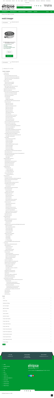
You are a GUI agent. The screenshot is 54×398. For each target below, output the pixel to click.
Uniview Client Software (9, 157)
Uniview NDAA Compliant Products (10, 89)
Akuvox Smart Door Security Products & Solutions (12, 78)
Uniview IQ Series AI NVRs (9, 151)
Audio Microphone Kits (9, 248)
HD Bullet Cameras (8, 198)
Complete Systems (7, 168)
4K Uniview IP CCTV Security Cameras (11, 107)
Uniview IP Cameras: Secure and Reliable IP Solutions (11, 93)
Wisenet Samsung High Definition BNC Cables (13, 285)
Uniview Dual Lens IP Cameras (9, 97)
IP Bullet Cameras (8, 206)
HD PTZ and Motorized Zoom (10, 186)
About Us (13, 0)
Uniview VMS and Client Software (9, 156)
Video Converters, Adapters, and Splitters (11, 276)
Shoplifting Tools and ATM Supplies (10, 273)
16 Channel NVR (8, 240)
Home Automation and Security (8, 280)
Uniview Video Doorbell (9, 119)
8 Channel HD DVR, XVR (9, 231)
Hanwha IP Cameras (8, 182)
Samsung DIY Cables (9, 260)
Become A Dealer (8, 0)
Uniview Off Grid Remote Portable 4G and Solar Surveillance (13, 152)
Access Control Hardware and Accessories (11, 77)
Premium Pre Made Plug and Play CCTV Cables (12, 256)
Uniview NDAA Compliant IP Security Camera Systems (13, 136)
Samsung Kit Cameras (8, 215)
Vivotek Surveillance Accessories (9, 164)
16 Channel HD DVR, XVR (9, 232)
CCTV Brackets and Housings (9, 252)
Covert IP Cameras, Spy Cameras (10, 205)
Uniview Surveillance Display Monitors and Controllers (13, 131)
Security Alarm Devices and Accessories (9, 90)
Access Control (6, 76)
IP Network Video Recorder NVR (9, 235)
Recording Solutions (7, 218)
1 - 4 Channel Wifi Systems (10, 176)
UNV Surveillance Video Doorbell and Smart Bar (12, 132)
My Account (38, 0)
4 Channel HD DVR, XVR (9, 230)
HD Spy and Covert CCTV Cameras (10, 202)
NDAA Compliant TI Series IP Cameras (11, 214)
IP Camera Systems (8, 169)
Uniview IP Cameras (8, 103)
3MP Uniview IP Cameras (9, 106)
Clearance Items (6, 82)
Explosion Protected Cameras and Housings (11, 181)
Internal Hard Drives (9, 223)
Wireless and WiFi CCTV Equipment (10, 278)
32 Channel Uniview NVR (9, 143)
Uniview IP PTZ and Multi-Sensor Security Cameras (12, 123)
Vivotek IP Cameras (8, 161)
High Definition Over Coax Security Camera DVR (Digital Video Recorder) (15, 226)
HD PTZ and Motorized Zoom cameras (11, 201)
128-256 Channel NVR (9, 236)
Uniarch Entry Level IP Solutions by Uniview (11, 94)
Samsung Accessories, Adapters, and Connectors (13, 290)
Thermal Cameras (8, 115)
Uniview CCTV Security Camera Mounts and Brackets (13, 127)
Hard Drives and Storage (8, 222)
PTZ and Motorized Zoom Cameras (10, 185)
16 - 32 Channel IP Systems (10, 173)
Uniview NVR (7, 139)
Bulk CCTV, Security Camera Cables (11, 257)
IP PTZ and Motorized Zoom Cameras (11, 210)
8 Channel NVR (8, 239)
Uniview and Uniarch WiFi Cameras (11, 118)
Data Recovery (43, 0)
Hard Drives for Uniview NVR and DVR (11, 126)
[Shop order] (6, 23)
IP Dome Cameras (8, 207)
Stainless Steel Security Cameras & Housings (11, 189)
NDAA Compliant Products (8, 86)
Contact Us (25, 0)
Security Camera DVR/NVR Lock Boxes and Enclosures (12, 243)
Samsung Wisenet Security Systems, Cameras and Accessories (14, 281)
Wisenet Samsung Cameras (10, 286)
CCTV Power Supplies (9, 268)
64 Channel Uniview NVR (9, 147)
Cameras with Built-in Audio (10, 251)
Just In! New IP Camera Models (10, 211)
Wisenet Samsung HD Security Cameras (12, 289)
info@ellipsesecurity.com (43, 358)
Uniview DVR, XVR (7, 98)
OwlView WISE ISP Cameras (10, 114)
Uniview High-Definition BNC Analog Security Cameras (12, 102)
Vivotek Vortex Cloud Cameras (9, 165)
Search (24, 7)
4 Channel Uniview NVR (9, 144)
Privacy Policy (27, 2)
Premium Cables (7, 253)
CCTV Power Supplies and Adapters (10, 265)
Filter (4, 346)
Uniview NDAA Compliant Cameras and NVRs (11, 135)
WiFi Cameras (7, 294)
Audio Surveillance (8, 247)
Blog (18, 0)
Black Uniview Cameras (9, 111)
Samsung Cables (8, 282)
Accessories (6, 244)
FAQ (16, 0)
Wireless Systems (7, 293)
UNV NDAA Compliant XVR (9, 101)
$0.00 (48, 12)
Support (22, 0)
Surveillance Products (32, 0)
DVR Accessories (7, 219)
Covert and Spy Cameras (8, 190)
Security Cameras (6, 177)
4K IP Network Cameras (8, 178)
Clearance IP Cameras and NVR (9, 85)
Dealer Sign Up (48, 0)
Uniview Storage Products (9, 130)
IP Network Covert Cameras (10, 193)
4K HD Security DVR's (9, 227)
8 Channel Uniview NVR (9, 148)
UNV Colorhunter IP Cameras (10, 122)
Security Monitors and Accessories (10, 272)
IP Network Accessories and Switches (10, 264)
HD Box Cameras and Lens (10, 197)
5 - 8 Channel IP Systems (9, 172)
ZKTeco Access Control (8, 81)
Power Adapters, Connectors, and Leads (11, 269)
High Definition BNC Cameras (9, 194)
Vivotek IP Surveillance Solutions (8, 160)
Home (4, 0)
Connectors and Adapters (8, 261)
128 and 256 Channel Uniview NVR (11, 140)
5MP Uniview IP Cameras (9, 110)
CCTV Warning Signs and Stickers (10, 277)
